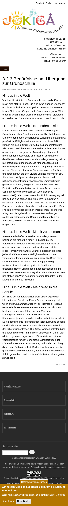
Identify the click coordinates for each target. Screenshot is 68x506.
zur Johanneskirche (12, 386)
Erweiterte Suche (44, 3)
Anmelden (60, 3)
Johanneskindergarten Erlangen (38, 478)
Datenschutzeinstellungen (34, 483)
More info (60, 496)
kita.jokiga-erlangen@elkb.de (51, 49)
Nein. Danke (23, 502)
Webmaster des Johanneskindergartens (48, 467)
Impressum (9, 414)
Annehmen (8, 502)
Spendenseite (10, 428)
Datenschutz (9, 400)
